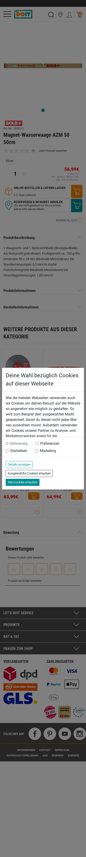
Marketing (48, 451)
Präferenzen (49, 443)
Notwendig (18, 443)
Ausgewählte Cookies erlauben (29, 473)
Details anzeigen (19, 464)
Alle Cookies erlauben (22, 482)
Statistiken (18, 451)
